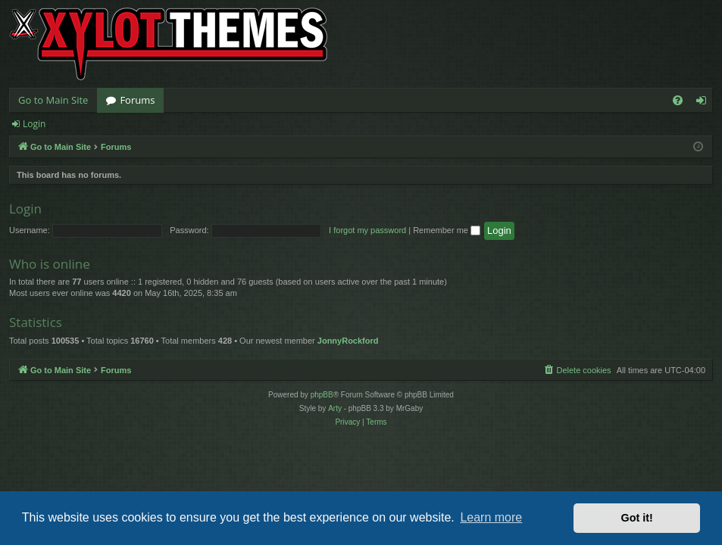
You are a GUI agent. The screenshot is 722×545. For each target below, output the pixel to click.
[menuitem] (677, 100)
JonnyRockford (348, 340)
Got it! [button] (637, 518)
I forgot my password (367, 230)
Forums (137, 100)
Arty (335, 408)
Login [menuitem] (704, 103)
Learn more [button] (491, 517)
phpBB (322, 395)
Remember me (446, 230)
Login (34, 123)
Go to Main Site (53, 100)
